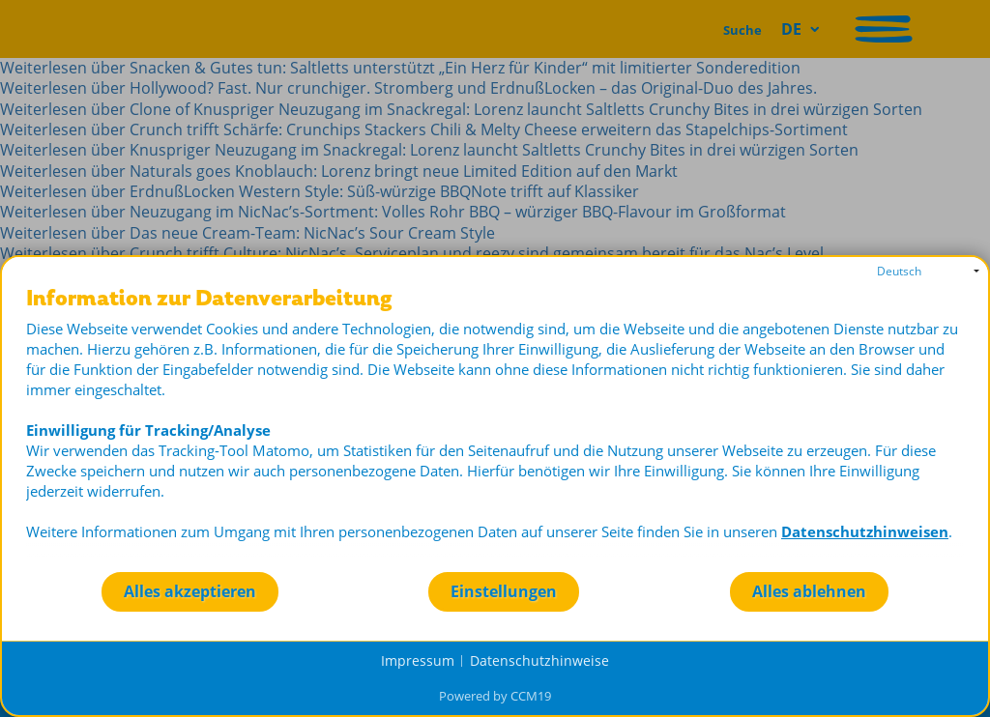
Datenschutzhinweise (539, 660)
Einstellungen (504, 591)
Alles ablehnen (809, 591)
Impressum (417, 660)
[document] (495, 428)
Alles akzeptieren (190, 591)
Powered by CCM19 (495, 695)
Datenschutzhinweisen (864, 531)
